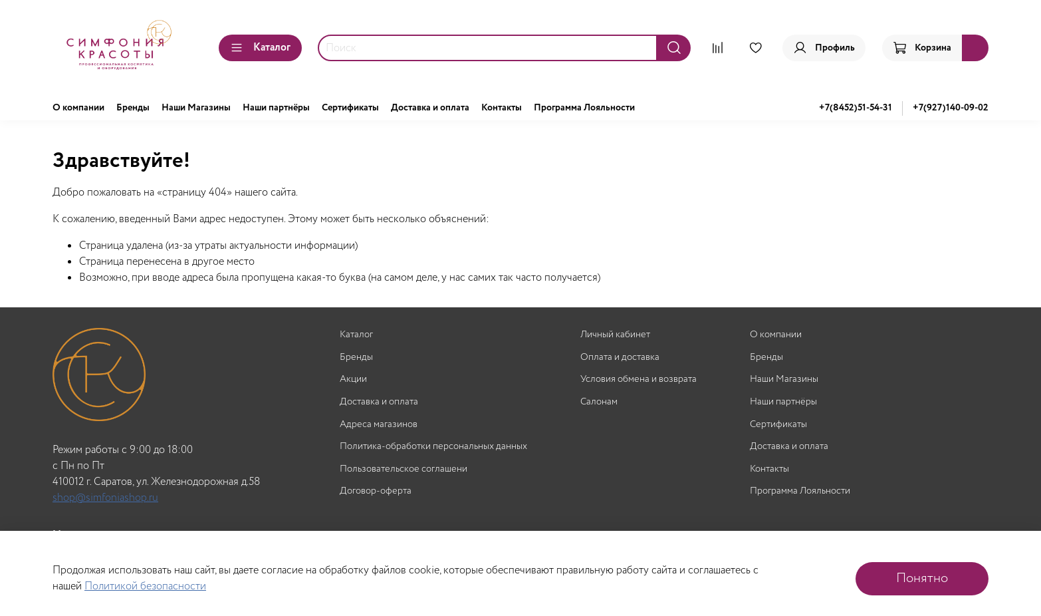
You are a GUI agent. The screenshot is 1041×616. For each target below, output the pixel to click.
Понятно (922, 578)
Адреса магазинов (378, 425)
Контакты (501, 107)
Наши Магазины (196, 107)
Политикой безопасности (145, 586)
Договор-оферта (375, 491)
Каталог (260, 47)
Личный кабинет (615, 335)
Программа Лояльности (584, 107)
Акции (353, 379)
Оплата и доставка (619, 358)
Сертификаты (350, 107)
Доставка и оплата (430, 107)
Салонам (599, 402)
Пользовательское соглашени (403, 469)
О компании (78, 107)
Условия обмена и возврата (638, 379)
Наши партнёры (276, 107)
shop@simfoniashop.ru (105, 498)
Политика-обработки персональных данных (433, 447)
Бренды (133, 107)
